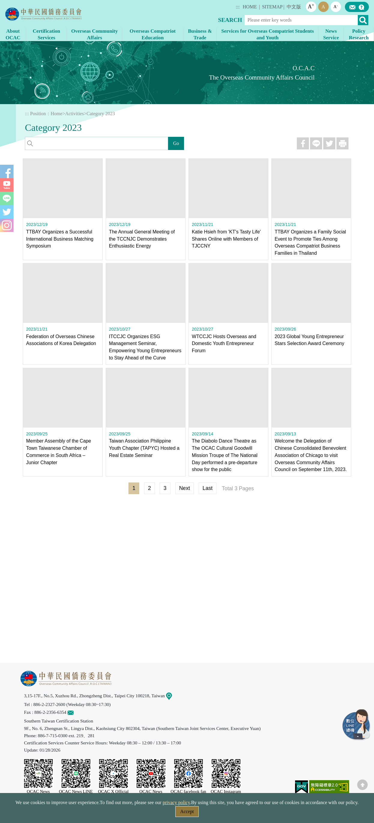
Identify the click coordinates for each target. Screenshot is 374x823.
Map (172, 695)
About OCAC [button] (12, 34)
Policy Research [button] (359, 34)
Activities (74, 113)
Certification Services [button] (46, 34)
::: (238, 6)
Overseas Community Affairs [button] (94, 34)
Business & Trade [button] (200, 34)
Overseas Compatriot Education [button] (153, 34)
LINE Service (356, 724)
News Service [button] (331, 34)
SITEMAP (272, 6)
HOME (250, 6)
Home (56, 113)
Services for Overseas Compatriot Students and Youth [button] (267, 34)
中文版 (294, 6)
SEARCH (230, 20)
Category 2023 (100, 113)
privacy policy (176, 802)
